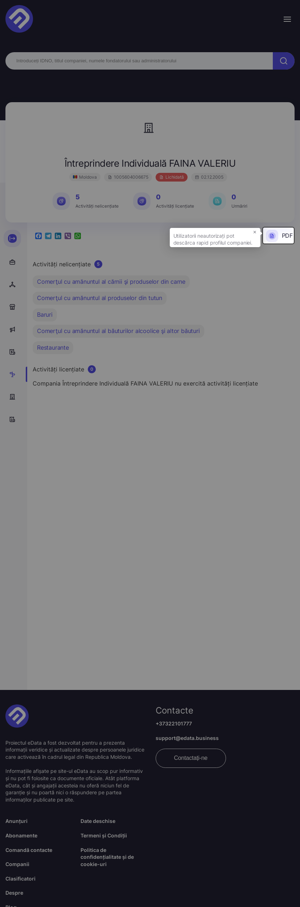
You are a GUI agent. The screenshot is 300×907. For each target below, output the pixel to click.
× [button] (255, 231)
